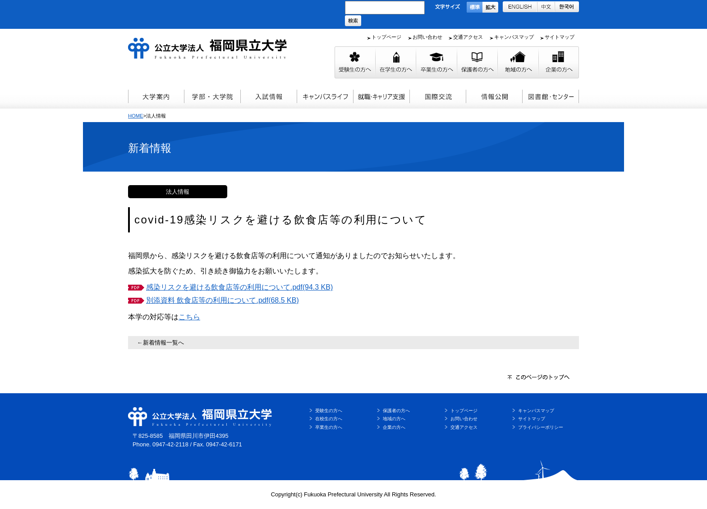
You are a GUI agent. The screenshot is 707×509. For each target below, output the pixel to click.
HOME (135, 115)
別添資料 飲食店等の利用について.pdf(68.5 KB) (222, 300)
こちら (189, 317)
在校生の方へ (328, 418)
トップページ (386, 37)
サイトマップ (559, 37)
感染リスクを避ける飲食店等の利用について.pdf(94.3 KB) (239, 287)
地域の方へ (394, 418)
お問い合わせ (427, 37)
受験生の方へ (328, 410)
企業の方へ (394, 427)
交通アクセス (468, 37)
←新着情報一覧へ (160, 342)
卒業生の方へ (328, 427)
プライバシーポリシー (540, 427)
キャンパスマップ (514, 37)
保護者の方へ (396, 410)
